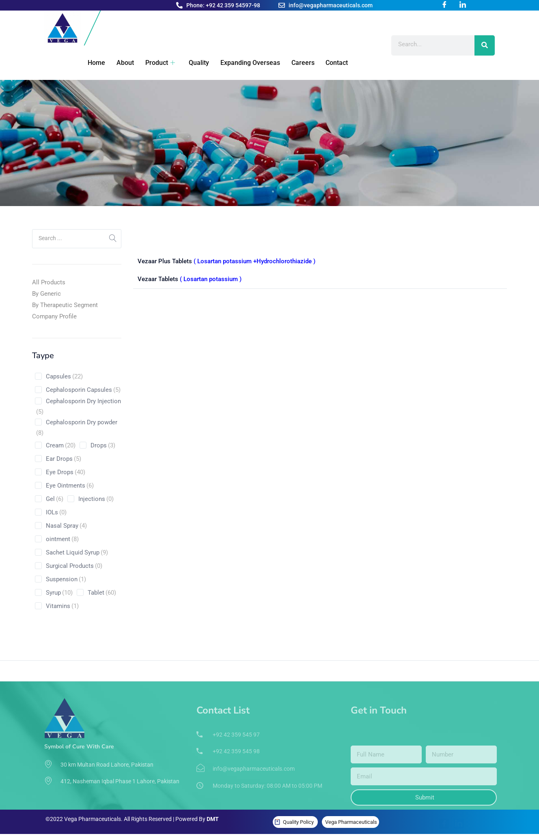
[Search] (484, 45)
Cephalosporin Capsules (83, 390)
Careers (296, 63)
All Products (48, 282)
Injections (96, 499)
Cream (60, 445)
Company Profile (54, 316)
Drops (103, 445)
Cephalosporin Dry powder (76, 428)
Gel (54, 499)
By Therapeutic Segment (65, 305)
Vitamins (62, 606)
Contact (329, 63)
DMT (213, 819)
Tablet (102, 592)
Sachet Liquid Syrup (77, 552)
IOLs (56, 512)
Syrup (59, 592)
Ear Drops (63, 458)
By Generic (46, 293)
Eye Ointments (70, 485)
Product (155, 63)
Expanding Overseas (244, 63)
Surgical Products (74, 566)
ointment (62, 539)
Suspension (66, 579)
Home (93, 63)
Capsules (64, 376)
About (121, 63)
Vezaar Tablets (189, 278)
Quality (193, 63)
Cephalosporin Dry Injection (78, 407)
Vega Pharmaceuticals (351, 822)
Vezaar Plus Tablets (226, 261)
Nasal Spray (66, 525)
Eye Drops (65, 472)
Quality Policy (298, 822)
